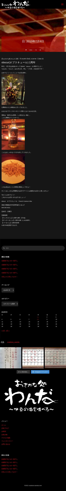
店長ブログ (5, 428)
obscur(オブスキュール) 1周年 (18, 62)
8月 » (8, 331)
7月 (36, 50)
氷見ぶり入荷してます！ (9, 276)
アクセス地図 (5, 438)
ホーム (3, 425)
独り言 (41, 59)
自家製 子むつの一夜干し (10, 261)
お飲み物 (4, 434)
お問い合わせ (5, 444)
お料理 (3, 431)
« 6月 (3, 331)
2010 (30, 50)
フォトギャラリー (7, 441)
